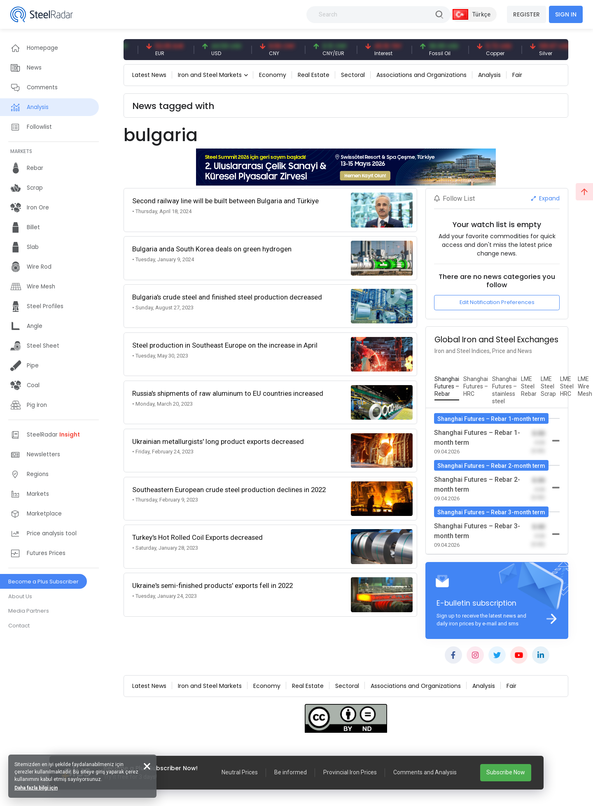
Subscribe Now (505, 772)
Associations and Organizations (421, 75)
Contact (19, 625)
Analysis (489, 75)
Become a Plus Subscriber (43, 581)
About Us (20, 596)
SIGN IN (566, 14)
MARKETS (21, 151)
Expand (545, 198)
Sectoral (353, 75)
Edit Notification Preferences (497, 302)
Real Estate (313, 75)
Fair (517, 75)
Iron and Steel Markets (210, 75)
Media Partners (28, 611)
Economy (272, 75)
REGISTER (526, 14)
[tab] (446, 386)
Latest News (149, 75)
